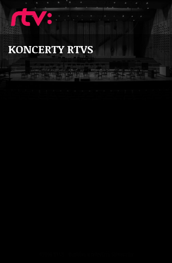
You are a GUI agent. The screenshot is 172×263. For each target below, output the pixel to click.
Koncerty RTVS (31, 17)
